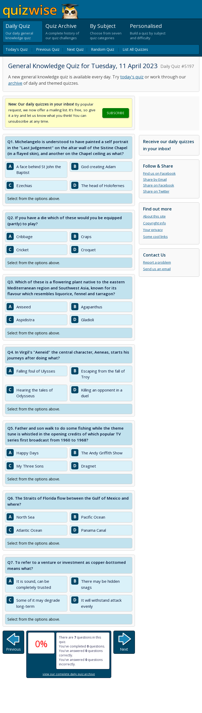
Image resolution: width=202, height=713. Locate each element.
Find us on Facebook (159, 173)
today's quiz (132, 77)
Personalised (146, 25)
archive (15, 83)
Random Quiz (102, 49)
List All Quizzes (135, 49)
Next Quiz (75, 49)
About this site (154, 216)
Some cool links (155, 236)
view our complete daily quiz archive (69, 674)
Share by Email (155, 179)
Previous (13, 649)
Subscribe (115, 113)
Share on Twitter (156, 191)
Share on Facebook (158, 185)
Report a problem (157, 262)
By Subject (103, 25)
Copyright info (154, 223)
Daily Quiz (18, 25)
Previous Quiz (47, 49)
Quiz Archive (61, 25)
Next (124, 649)
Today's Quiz (17, 49)
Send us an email (157, 269)
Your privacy (153, 229)
